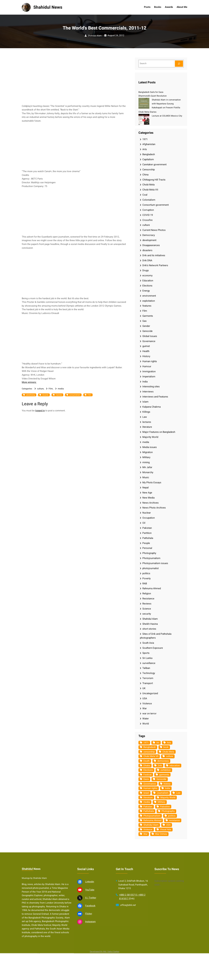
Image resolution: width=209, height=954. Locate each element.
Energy (146, 291)
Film (51, 388)
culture (40, 388)
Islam (145, 402)
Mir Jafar (147, 467)
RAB (144, 583)
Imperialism (148, 376)
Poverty (146, 578)
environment (149, 296)
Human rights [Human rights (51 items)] (150, 788)
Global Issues (149, 336)
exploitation (148, 301)
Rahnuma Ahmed (151, 588)
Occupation (148, 518)
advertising (30, 395)
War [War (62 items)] (145, 834)
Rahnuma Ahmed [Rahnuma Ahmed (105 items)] (152, 820)
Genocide (147, 331)
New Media (148, 498)
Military (146, 457)
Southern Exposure (152, 648)
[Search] (179, 64)
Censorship (148, 169)
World (145, 723)
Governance (148, 341)
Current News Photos (154, 230)
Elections (147, 285)
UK (144, 688)
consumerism (74, 395)
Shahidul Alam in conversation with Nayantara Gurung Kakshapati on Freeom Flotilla (166, 103)
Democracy (148, 235)
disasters (147, 250)
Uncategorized (150, 693)
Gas (144, 321)
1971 (145, 139)
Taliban (146, 668)
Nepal (145, 487)
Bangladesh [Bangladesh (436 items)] (149, 747)
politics (146, 573)
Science (146, 609)
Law (144, 417)
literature (147, 427)
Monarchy (147, 472)
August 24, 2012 (116, 35)
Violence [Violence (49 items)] (147, 829)
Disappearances (151, 245)
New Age (147, 492)
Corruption (148, 210)
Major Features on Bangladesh (158, 432)
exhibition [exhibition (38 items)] (166, 770)
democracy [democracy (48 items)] (163, 761)
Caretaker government (154, 164)
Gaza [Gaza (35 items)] (146, 779)
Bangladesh (148, 154)
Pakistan (147, 528)
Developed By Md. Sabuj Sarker (104, 951)
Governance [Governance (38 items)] (149, 784)
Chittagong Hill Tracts (153, 180)
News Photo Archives (154, 507)
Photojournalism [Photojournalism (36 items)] (151, 816)
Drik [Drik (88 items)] (160, 765)
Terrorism (147, 678)
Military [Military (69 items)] (161, 802)
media (61, 388)
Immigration (149, 371)
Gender (146, 326)
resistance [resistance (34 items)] (174, 820)
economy (147, 275)
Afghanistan (148, 144)
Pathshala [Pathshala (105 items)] (148, 811)
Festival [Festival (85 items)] (147, 774)
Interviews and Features (155, 396)
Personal (147, 548)
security (146, 614)
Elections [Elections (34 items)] (148, 770)
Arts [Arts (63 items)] (169, 742)
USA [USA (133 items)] (168, 825)
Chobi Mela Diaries (147, 111)
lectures (146, 422)
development (149, 240)
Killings (146, 412)
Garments (147, 316)
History (146, 356)
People (146, 543)
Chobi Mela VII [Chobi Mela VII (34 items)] (150, 756)
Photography (149, 553)
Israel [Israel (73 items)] (146, 793)
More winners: (29, 382)
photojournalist (150, 568)
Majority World (150, 437)
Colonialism (148, 200)
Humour (146, 366)
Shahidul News (47, 7)
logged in (40, 410)
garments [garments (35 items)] (164, 774)
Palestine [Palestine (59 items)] (165, 806)
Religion (146, 593)
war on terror (149, 713)
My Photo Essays (151, 482)
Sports (145, 653)
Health (145, 351)
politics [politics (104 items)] (171, 816)
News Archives (150, 503)
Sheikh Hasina (150, 624)
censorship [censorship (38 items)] (149, 752)
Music (145, 477)
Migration (147, 452)
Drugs (145, 270)
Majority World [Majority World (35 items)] (167, 797)
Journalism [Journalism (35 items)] (162, 793)
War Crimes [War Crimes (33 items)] (161, 834)
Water (145, 718)
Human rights (149, 361)
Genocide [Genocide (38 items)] (161, 779)
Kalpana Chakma (151, 407)
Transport (147, 683)
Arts (144, 149)
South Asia (148, 643)
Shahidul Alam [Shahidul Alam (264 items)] (150, 825)
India (145, 381)
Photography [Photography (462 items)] (168, 811)
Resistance (148, 598)
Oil (143, 523)
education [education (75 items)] (175, 765)
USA (144, 698)
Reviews (146, 603)
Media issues (149, 447)
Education (147, 280)
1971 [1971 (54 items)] (146, 742)
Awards (45, 395)
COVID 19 (147, 215)
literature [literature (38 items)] (148, 797)
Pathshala (147, 538)
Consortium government (155, 205)
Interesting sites (151, 386)
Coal (144, 195)
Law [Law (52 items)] (178, 793)
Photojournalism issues (155, 563)
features (146, 306)
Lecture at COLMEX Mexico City (167, 115)
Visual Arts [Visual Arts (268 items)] (165, 829)
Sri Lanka (147, 658)
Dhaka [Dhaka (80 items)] (146, 765)
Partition (147, 533)
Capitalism (148, 159)
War (144, 708)
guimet (146, 346)
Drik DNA (147, 260)
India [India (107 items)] (167, 788)
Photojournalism (151, 558)
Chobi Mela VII (150, 189)
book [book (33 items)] (166, 747)
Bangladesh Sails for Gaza (150, 92)
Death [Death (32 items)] (146, 761)
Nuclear (146, 513)
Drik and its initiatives (153, 255)
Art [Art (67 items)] (157, 742)
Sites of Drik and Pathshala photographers (155, 636)
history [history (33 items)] (167, 784)
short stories (149, 629)
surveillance (148, 663)
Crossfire (147, 220)
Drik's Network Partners (155, 265)
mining (146, 462)
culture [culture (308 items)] (169, 756)
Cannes (59, 395)
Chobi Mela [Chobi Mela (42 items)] (168, 752)
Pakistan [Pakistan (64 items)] (147, 806)
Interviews (148, 391)
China (145, 174)
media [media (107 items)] (146, 802)
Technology (148, 673)
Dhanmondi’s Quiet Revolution (152, 95)
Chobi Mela (148, 184)
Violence (147, 703)
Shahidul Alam (95, 35)
